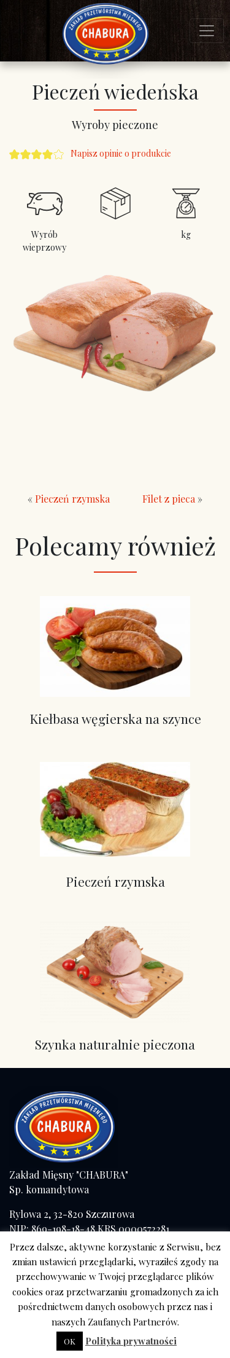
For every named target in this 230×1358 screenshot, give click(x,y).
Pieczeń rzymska (72, 498)
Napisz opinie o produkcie (121, 153)
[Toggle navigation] (207, 30)
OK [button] (69, 1341)
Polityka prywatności (131, 1341)
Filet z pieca (168, 498)
